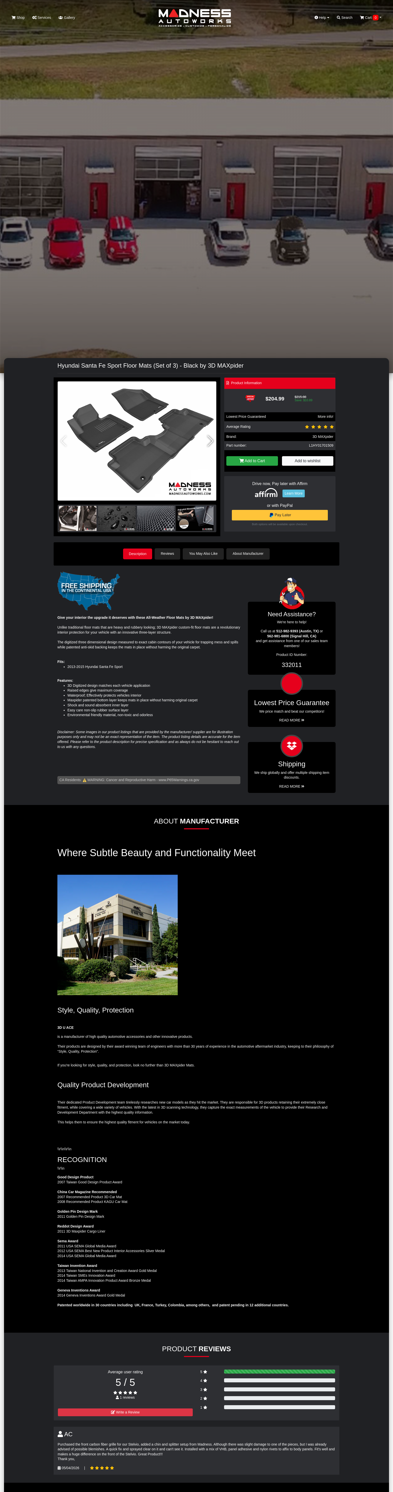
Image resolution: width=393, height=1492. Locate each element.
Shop (18, 18)
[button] (210, 441)
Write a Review (125, 1412)
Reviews (168, 554)
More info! (325, 417)
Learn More (294, 493)
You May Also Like (204, 554)
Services (41, 18)
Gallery (66, 18)
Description (137, 554)
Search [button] (344, 18)
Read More (292, 720)
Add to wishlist (307, 461)
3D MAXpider (323, 437)
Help (322, 18)
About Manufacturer (248, 554)
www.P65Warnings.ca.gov (179, 780)
